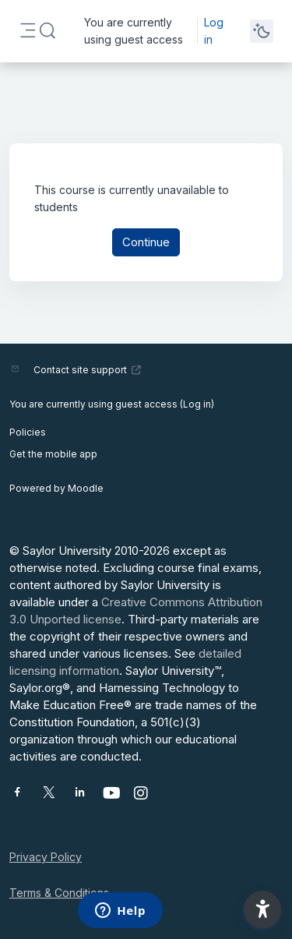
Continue (146, 242)
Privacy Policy (45, 856)
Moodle (86, 488)
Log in (213, 31)
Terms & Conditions (59, 892)
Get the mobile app (53, 454)
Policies (27, 432)
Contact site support (87, 370)
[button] (47, 31)
